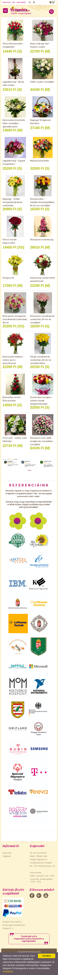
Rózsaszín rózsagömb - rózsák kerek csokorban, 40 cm (15, 319)
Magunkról (21, 2)
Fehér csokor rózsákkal (42, 82)
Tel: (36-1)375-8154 (38, 853)
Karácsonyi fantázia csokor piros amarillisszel (13, 360)
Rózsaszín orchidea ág (42, 239)
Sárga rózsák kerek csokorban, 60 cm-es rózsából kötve (40, 360)
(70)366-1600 (41, 856)
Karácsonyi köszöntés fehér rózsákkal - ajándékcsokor (14, 123)
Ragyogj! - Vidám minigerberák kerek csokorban (12, 202)
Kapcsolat (7, 2)
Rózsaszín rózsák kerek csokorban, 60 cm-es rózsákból (42, 319)
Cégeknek (7, 856)
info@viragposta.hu (38, 859)
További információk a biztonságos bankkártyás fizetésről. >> (14, 925)
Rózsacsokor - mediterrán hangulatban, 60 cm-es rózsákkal (42, 202)
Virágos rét (8, 278)
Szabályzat (8, 971)
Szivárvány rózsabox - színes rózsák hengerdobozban (41, 400)
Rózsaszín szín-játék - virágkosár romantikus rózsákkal (41, 441)
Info (13, 2)
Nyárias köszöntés (39, 161)
